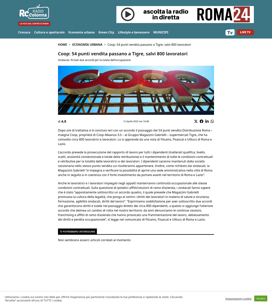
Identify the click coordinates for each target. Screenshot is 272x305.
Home (62, 44)
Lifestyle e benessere (133, 32)
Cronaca (24, 32)
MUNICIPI (160, 32)
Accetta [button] (261, 298)
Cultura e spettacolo (49, 32)
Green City (106, 32)
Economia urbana (81, 32)
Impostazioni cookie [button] (238, 298)
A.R (63, 121)
